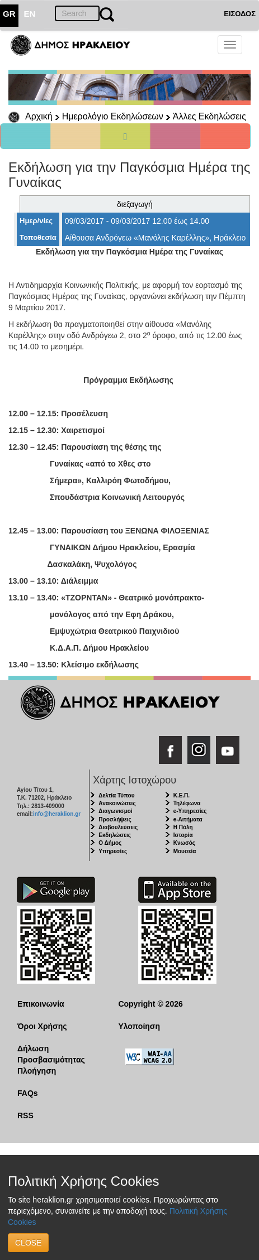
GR (9, 13)
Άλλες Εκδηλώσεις (209, 116)
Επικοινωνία (40, 1003)
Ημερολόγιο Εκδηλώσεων (112, 116)
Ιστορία (183, 835)
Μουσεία (184, 851)
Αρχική (39, 116)
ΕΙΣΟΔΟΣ (240, 13)
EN (30, 13)
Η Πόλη (183, 827)
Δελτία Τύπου (116, 795)
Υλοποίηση (139, 1026)
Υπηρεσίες (112, 851)
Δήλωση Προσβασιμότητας (51, 1054)
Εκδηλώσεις (114, 835)
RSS (25, 1115)
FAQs (27, 1093)
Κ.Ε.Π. (181, 795)
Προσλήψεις (114, 819)
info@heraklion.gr (57, 814)
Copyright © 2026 (150, 1003)
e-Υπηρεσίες (190, 811)
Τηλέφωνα (187, 803)
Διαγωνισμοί (115, 811)
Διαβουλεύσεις (118, 827)
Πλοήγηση (36, 1070)
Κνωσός (184, 843)
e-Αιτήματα (188, 819)
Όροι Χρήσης (42, 1026)
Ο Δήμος (109, 843)
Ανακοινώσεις (116, 803)
